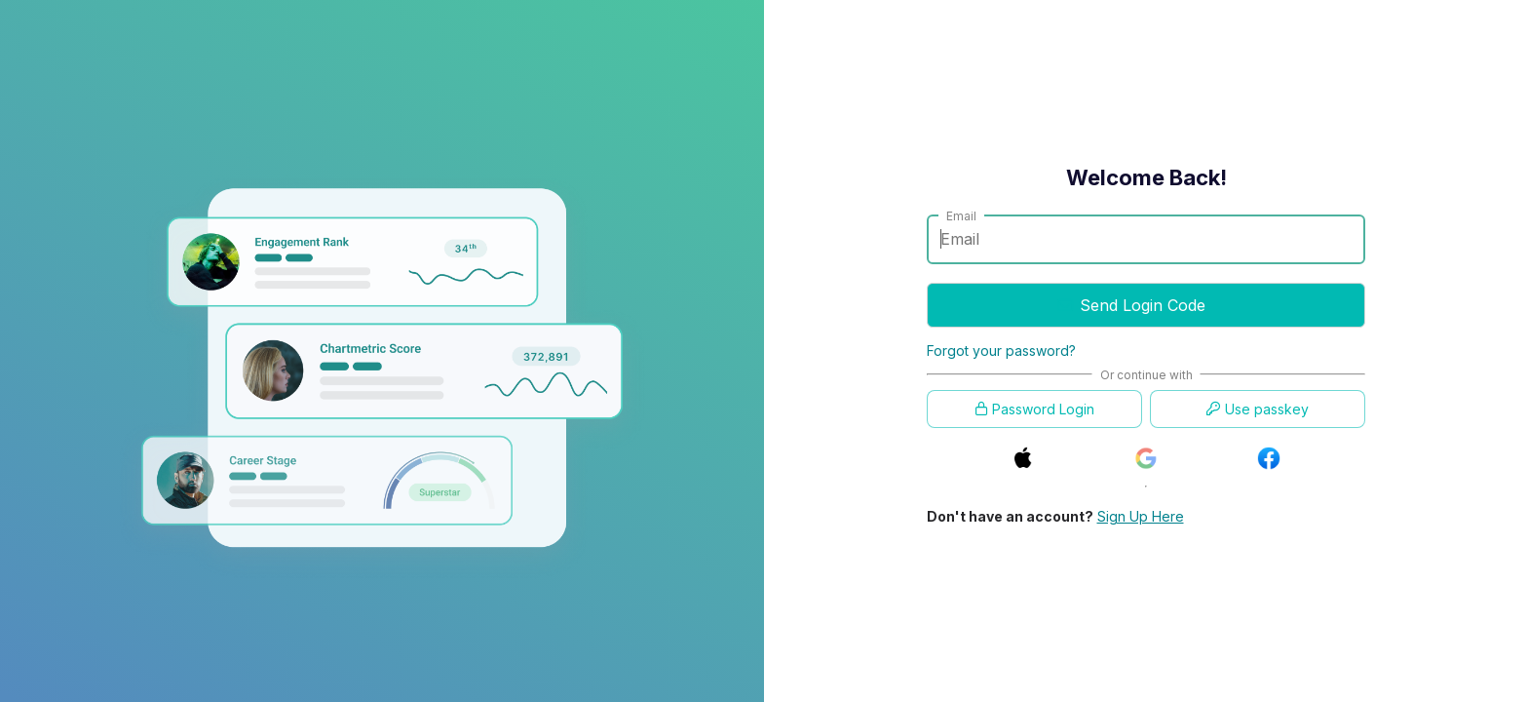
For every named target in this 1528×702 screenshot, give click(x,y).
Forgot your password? (1001, 350)
